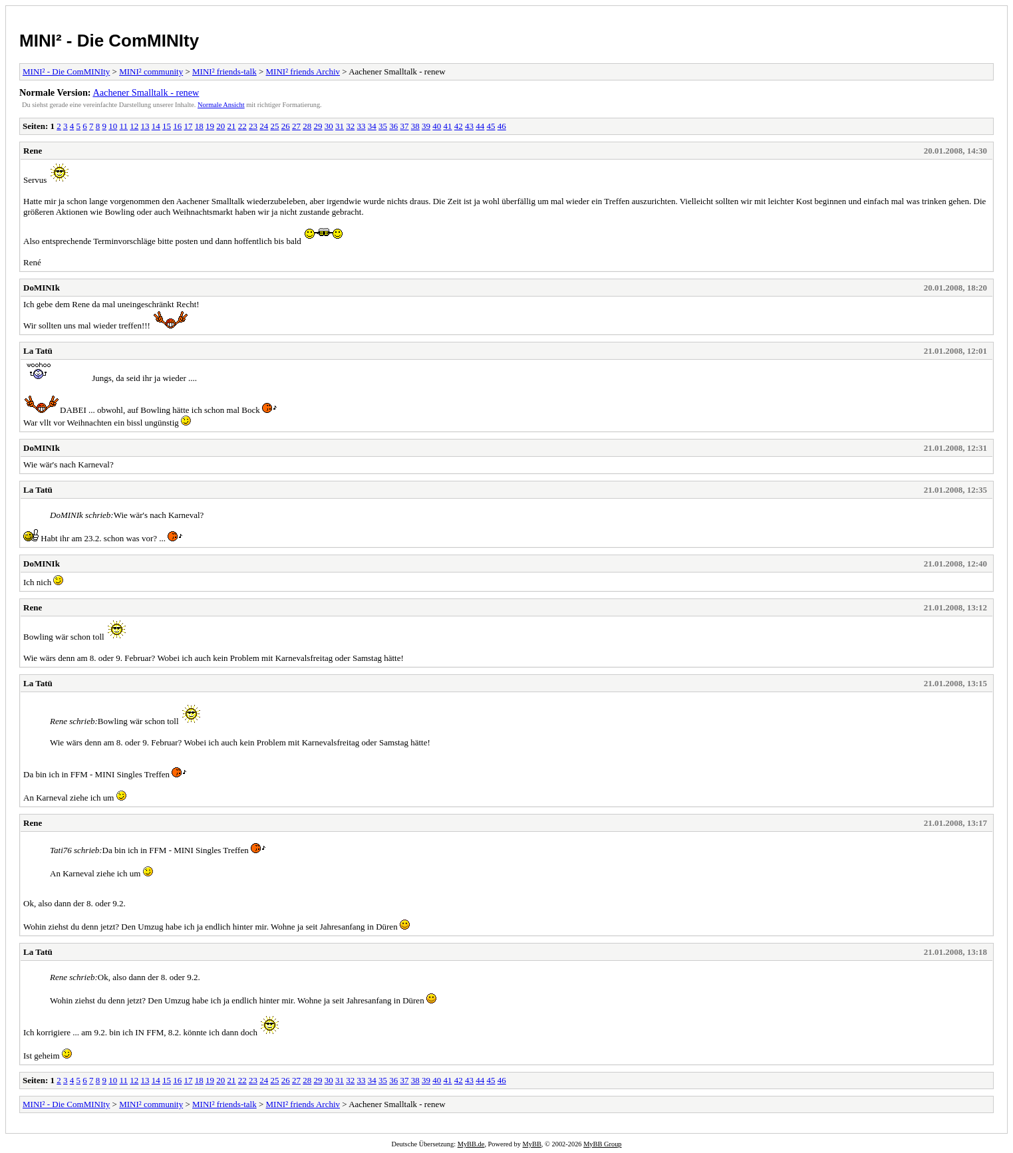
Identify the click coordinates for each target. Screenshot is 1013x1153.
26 (285, 126)
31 (339, 126)
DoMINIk (41, 288)
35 (382, 126)
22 (242, 126)
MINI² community (151, 71)
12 (134, 126)
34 (372, 126)
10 (112, 126)
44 (480, 126)
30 (329, 126)
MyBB (532, 1144)
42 (458, 126)
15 (166, 126)
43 (469, 126)
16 (177, 126)
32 (350, 126)
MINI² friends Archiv (303, 71)
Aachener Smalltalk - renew (145, 92)
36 (393, 126)
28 (307, 126)
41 (448, 126)
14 (156, 126)
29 (318, 126)
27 (296, 126)
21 (231, 126)
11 (124, 126)
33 (361, 126)
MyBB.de (471, 1144)
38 (415, 126)
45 (491, 126)
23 (253, 126)
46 (502, 126)
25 (275, 126)
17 (188, 126)
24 (263, 126)
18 (199, 126)
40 (436, 126)
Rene (32, 151)
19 (210, 126)
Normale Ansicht (221, 104)
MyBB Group (602, 1144)
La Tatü (38, 351)
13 (145, 126)
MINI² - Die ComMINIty (109, 41)
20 (220, 126)
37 (404, 126)
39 (426, 126)
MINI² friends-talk (224, 71)
